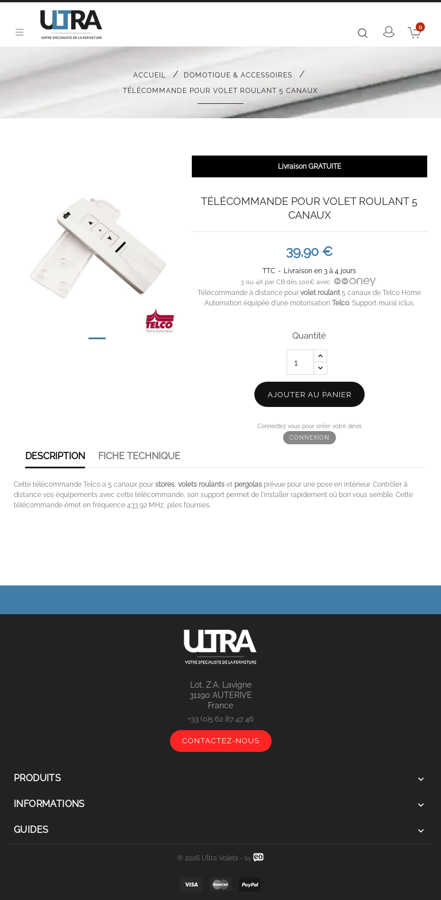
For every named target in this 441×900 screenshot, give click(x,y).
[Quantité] (300, 362)
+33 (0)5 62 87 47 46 (221, 719)
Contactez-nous (221, 740)
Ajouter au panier (309, 394)
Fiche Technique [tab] (139, 456)
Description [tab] (55, 456)
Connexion (309, 438)
